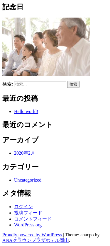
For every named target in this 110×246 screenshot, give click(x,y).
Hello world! (26, 111)
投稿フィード (28, 212)
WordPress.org (28, 224)
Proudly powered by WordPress (32, 234)
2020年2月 (24, 153)
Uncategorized (27, 179)
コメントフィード (33, 218)
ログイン (23, 206)
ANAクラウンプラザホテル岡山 (35, 240)
